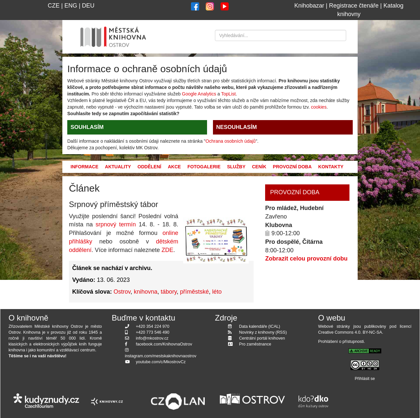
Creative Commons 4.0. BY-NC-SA (350, 332)
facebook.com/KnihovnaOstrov (164, 344)
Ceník (259, 166)
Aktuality (118, 166)
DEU (88, 5)
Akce (174, 166)
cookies (318, 107)
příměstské (194, 291)
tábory (169, 291)
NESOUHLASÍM (236, 127)
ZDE (167, 250)
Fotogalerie (203, 166)
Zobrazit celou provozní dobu (306, 258)
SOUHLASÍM (87, 127)
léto (217, 291)
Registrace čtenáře (354, 5)
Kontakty (331, 166)
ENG (70, 5)
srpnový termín (115, 224)
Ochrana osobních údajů (230, 141)
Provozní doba (292, 166)
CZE (53, 5)
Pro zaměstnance (255, 344)
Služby (236, 166)
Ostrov (122, 291)
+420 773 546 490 (152, 332)
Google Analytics (199, 93)
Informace (84, 166)
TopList (228, 93)
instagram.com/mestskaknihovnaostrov (161, 356)
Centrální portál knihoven (262, 338)
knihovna (146, 291)
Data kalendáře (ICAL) (259, 326)
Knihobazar (309, 5)
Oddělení (149, 166)
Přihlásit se (365, 378)
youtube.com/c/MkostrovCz (161, 362)
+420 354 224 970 (152, 326)
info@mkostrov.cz (152, 338)
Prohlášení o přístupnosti (341, 341)
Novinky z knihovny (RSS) (263, 332)
